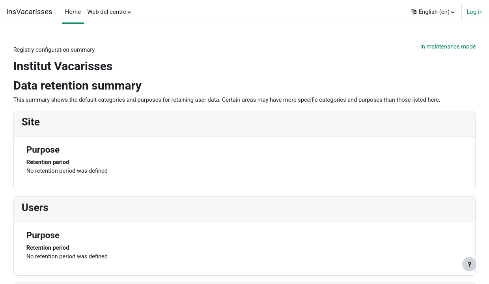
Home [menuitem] (73, 11)
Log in (475, 11)
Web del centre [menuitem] (106, 11)
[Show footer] (469, 264)
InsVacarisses (29, 11)
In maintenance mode (432, 46)
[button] (432, 12)
